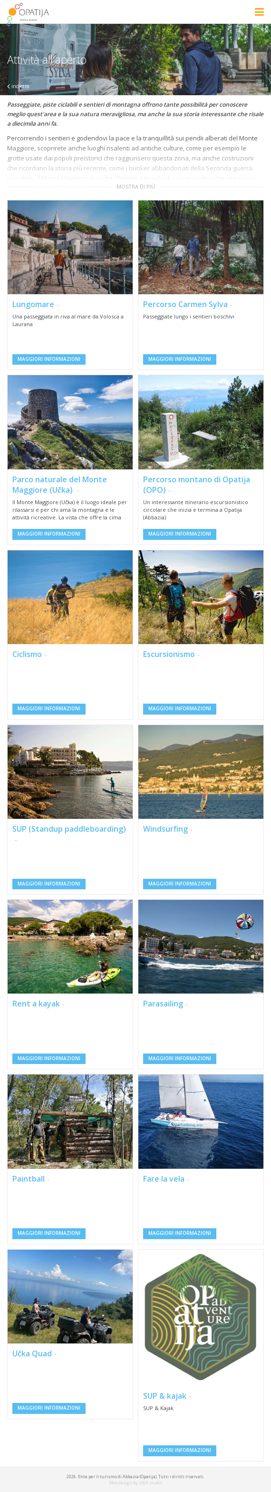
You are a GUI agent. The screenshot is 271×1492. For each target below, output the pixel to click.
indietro (18, 86)
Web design (120, 1483)
